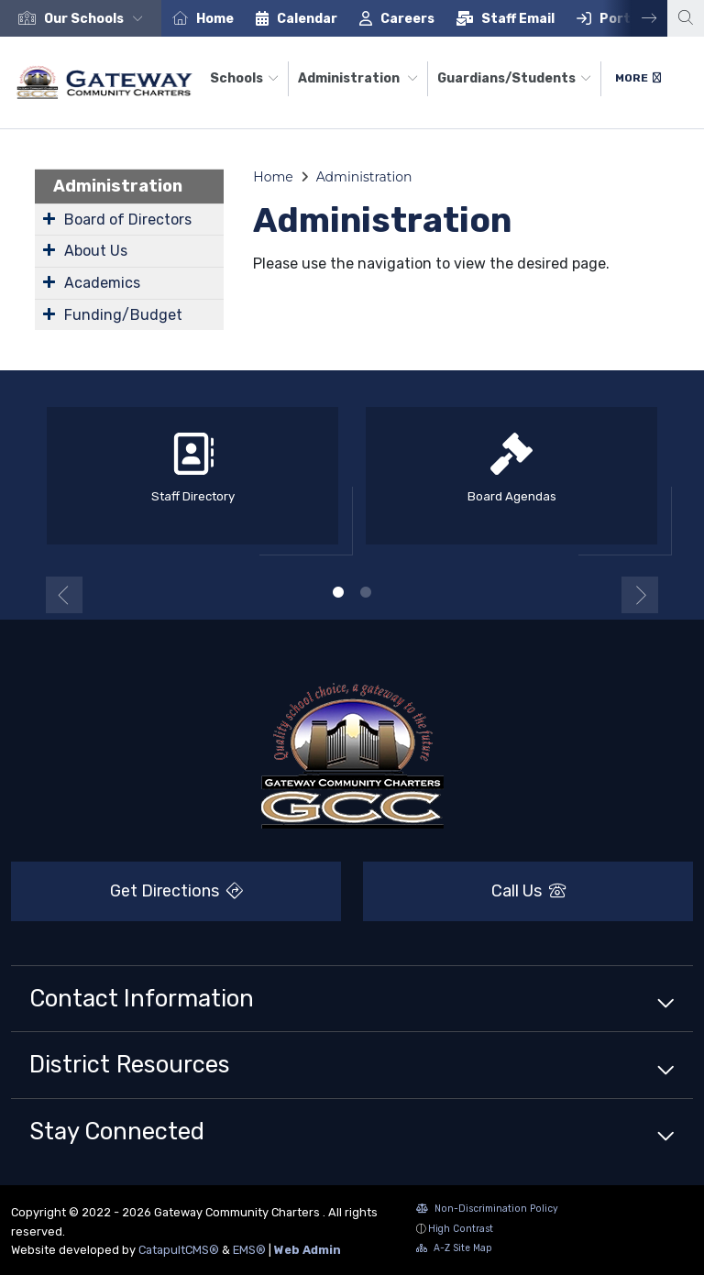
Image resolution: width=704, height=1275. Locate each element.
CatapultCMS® (178, 1250)
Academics (102, 282)
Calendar (307, 19)
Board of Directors (128, 219)
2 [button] (366, 592)
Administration (358, 78)
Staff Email (518, 19)
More (638, 77)
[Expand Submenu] (49, 218)
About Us (95, 250)
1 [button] (338, 592)
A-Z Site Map (454, 1250)
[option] (80, 18)
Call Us (464, 891)
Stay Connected (116, 1131)
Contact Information (141, 998)
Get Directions (127, 896)
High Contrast (460, 1229)
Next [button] (635, 18)
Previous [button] (64, 595)
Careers (407, 19)
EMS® (249, 1250)
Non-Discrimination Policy (487, 1210)
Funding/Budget (123, 315)
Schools (244, 78)
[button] (97, 19)
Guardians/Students (514, 78)
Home (215, 19)
